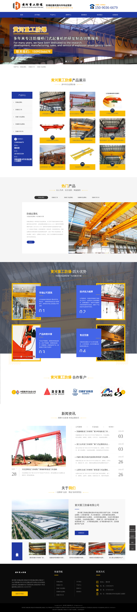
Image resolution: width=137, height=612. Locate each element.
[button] (66, 61)
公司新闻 (79, 427)
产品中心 (53, 15)
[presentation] (2, 41)
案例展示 (84, 15)
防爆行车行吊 (19, 131)
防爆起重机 (23, 67)
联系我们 (100, 15)
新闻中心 (68, 15)
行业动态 (95, 427)
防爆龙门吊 (32, 67)
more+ (111, 427)
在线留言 (115, 15)
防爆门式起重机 (41, 67)
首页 (21, 15)
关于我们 (37, 15)
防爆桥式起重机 (20, 124)
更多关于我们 (20, 593)
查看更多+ (81, 533)
